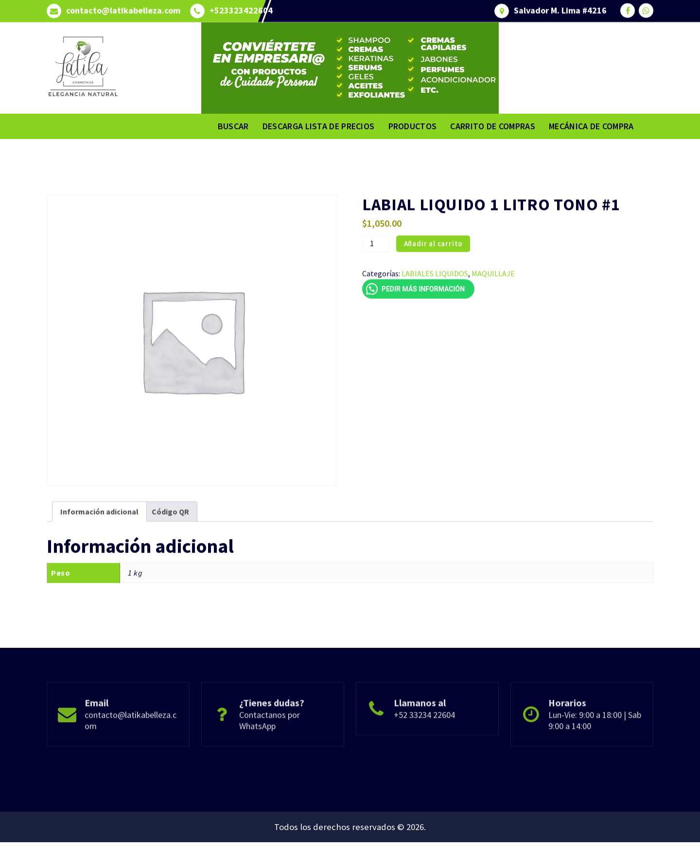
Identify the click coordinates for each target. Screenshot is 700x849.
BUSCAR (233, 126)
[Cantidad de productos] (375, 291)
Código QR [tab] (170, 559)
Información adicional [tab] (99, 559)
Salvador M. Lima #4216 (560, 7)
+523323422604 (241, 7)
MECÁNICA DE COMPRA (591, 126)
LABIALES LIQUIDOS (435, 321)
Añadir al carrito (433, 291)
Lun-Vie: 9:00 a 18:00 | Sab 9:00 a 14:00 (594, 749)
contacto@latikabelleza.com (123, 7)
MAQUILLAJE (493, 321)
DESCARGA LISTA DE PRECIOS (318, 126)
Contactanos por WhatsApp (269, 749)
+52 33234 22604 (424, 743)
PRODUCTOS (412, 126)
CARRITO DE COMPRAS (492, 126)
